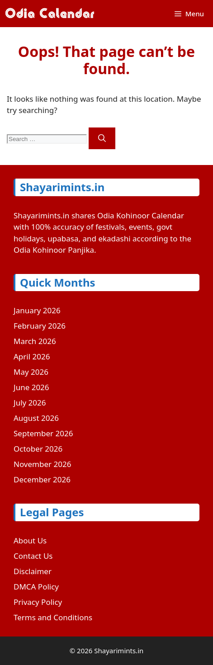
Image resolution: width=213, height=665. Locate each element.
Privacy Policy (38, 602)
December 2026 (42, 479)
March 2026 (35, 341)
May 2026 (31, 372)
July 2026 (30, 402)
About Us (30, 540)
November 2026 (42, 464)
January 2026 (37, 310)
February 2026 (40, 326)
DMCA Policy (36, 586)
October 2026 (38, 448)
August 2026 (36, 418)
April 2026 (32, 356)
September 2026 (43, 433)
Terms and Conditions (53, 617)
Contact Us (33, 556)
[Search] (102, 138)
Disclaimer (33, 571)
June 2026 (31, 387)
